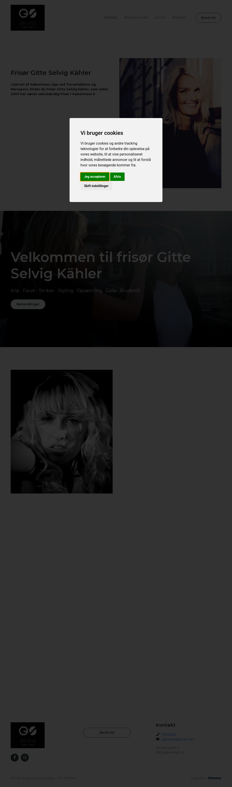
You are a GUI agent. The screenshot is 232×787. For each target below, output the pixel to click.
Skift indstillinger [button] (96, 186)
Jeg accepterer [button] (94, 176)
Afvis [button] (117, 176)
